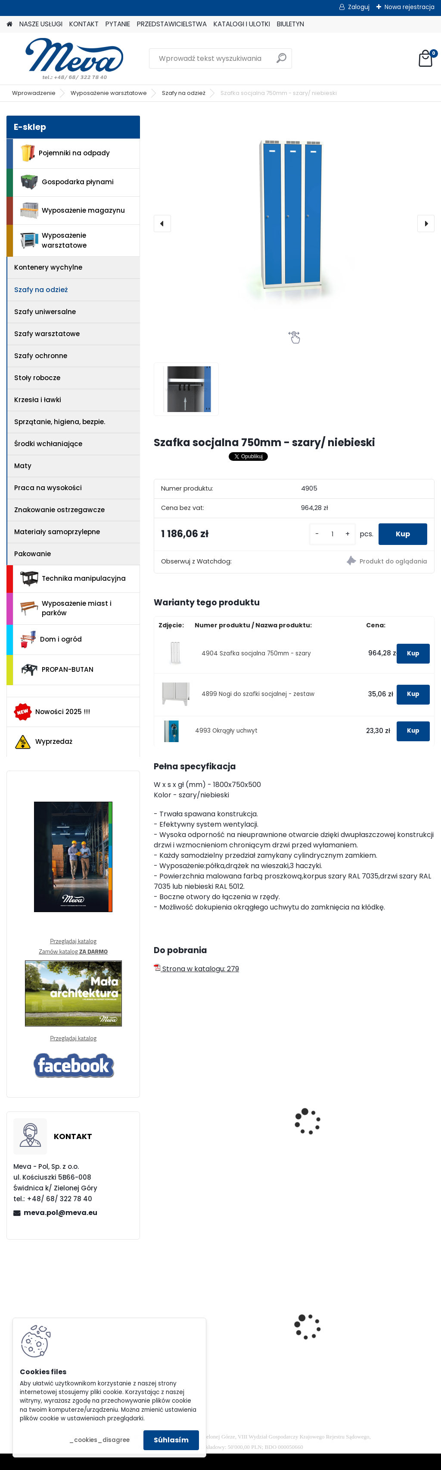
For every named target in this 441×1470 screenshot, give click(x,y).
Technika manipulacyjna (73, 579)
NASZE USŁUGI (40, 23)
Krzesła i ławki (37, 399)
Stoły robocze (37, 377)
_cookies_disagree (99, 1440)
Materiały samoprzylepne (57, 531)
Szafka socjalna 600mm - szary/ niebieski (283, 1124)
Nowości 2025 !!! (52, 712)
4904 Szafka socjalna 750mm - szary (256, 653)
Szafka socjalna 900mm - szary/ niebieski (379, 1124)
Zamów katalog (73, 951)
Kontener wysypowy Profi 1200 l (289, 1314)
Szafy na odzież (183, 93)
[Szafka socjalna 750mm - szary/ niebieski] (294, 223)
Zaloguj (359, 7)
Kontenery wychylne (48, 267)
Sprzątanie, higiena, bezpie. (59, 421)
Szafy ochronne (40, 355)
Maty (22, 465)
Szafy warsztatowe (47, 333)
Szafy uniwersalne (45, 311)
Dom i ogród (50, 639)
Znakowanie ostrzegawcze (59, 509)
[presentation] (162, 223)
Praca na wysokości (48, 487)
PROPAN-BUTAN (56, 670)
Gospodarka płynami (67, 182)
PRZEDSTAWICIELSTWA (172, 23)
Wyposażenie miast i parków (66, 608)
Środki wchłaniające (48, 443)
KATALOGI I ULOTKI (242, 23)
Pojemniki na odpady (65, 153)
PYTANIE (118, 23)
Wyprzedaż (43, 742)
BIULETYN (290, 23)
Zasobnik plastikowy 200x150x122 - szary (385, 1325)
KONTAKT (84, 23)
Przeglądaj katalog (73, 940)
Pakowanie (32, 553)
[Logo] (65, 58)
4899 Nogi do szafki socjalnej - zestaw (258, 694)
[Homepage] (9, 24)
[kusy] (332, 534)
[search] (281, 61)
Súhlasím (171, 1440)
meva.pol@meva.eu (60, 1213)
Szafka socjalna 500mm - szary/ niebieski (187, 1124)
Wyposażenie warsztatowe (109, 93)
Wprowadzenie (34, 93)
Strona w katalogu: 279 (196, 969)
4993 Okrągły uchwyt (226, 731)
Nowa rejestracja (410, 7)
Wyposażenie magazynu (72, 210)
